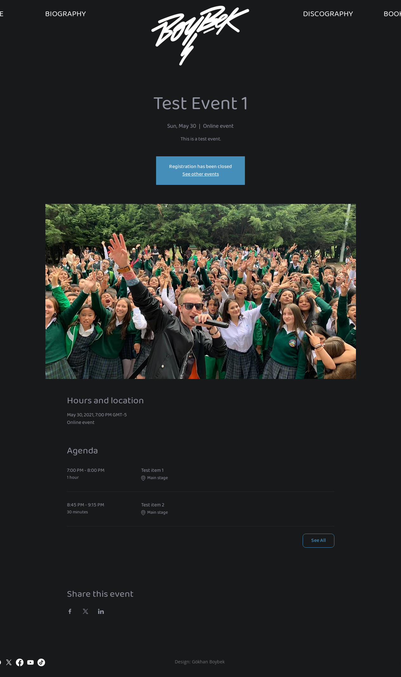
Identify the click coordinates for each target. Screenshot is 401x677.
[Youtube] (30, 662)
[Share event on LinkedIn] (101, 611)
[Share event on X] (85, 611)
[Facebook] (19, 662)
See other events (200, 174)
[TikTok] (41, 662)
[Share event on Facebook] (70, 611)
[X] (9, 662)
